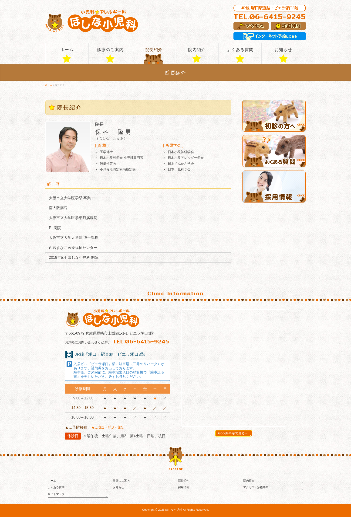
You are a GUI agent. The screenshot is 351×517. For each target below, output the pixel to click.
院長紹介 (183, 480)
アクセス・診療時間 (255, 487)
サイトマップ (56, 494)
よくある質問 (56, 487)
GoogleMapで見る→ (233, 433)
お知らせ (118, 487)
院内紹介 (248, 480)
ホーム (52, 480)
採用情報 (183, 487)
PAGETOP (175, 469)
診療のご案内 (121, 480)
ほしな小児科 (173, 509)
